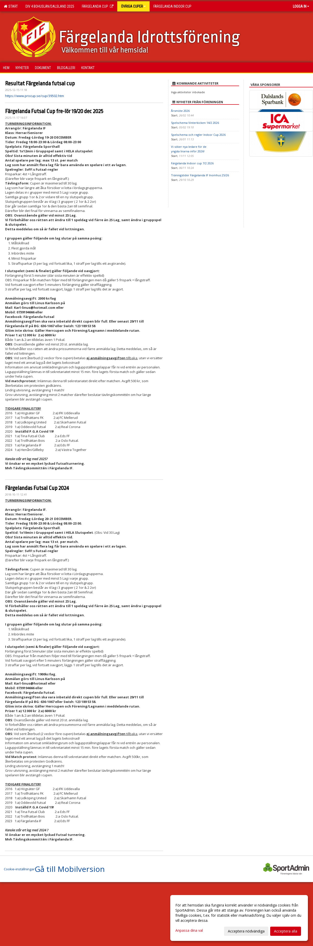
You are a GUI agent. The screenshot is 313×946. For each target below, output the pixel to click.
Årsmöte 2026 (180, 111)
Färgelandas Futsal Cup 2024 (37, 488)
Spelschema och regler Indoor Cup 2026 (198, 135)
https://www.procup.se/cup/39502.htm (34, 96)
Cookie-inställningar (19, 869)
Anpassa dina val (189, 930)
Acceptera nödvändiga (246, 931)
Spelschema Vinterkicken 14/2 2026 (195, 123)
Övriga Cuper (133, 6)
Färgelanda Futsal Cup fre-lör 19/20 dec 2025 (54, 111)
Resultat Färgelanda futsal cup (40, 84)
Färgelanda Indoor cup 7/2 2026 (192, 163)
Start (11, 6)
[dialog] (239, 918)
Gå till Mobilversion (70, 869)
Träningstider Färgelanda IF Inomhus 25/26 (200, 175)
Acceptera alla (285, 931)
